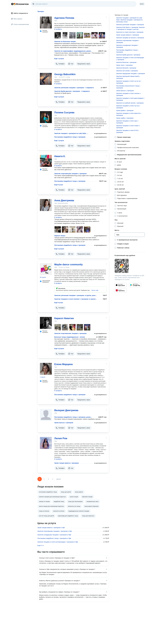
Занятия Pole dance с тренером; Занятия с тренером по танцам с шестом (130, 28)
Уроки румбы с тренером (124, 110)
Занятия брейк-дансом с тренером (128, 55)
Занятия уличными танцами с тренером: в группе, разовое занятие (75, 295)
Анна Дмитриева (64, 200)
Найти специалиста (19, 13)
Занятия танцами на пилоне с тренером (130, 37)
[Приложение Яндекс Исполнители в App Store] (121, 285)
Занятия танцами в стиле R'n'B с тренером (127, 131)
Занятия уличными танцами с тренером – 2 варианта (74, 87)
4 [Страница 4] (52, 479)
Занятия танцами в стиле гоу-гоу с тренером (128, 107)
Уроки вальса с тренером (63, 422)
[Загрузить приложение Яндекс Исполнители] (130, 266)
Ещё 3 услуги (59, 348)
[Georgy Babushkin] (46, 79)
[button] (60, 64)
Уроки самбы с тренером (124, 118)
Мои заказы (16, 19)
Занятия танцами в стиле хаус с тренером (127, 122)
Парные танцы (59, 235)
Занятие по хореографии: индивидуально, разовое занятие (73, 51)
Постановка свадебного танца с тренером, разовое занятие (73, 417)
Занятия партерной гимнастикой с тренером (128, 77)
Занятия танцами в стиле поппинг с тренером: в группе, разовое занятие (75, 299)
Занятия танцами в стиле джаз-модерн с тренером (130, 99)
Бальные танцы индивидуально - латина (69, 337)
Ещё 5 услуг (58, 302)
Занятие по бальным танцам (65, 41)
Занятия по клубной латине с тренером (130, 103)
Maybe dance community (68, 264)
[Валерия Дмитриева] (46, 415)
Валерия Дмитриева (66, 410)
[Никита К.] (46, 161)
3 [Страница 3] (48, 479)
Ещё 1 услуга (59, 58)
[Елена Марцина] (46, 369)
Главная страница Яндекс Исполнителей (20, 3)
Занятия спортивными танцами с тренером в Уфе (54, 531)
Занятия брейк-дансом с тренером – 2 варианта (72, 91)
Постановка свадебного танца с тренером (69, 137)
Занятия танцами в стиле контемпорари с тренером (130, 58)
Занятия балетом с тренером (126, 62)
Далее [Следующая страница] (59, 479)
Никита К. (59, 156)
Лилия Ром (60, 438)
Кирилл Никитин (64, 318)
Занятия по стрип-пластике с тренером (129, 32)
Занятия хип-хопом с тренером (127, 71)
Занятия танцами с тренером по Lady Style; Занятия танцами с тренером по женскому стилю (71, 133)
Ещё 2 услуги (59, 97)
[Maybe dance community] (46, 269)
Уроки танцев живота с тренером (66, 463)
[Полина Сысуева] (46, 117)
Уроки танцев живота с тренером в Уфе (51, 527)
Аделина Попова (64, 18)
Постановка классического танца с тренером (128, 87)
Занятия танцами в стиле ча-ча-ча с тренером (128, 82)
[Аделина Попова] (46, 22)
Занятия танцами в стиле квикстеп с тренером (128, 114)
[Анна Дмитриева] (46, 205)
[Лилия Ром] (46, 443)
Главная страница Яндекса (12, 3)
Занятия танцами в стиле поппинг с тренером (128, 94)
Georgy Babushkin (65, 74)
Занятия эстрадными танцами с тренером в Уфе (54, 535)
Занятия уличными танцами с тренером (130, 24)
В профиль (58, 29)
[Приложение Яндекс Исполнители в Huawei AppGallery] (121, 290)
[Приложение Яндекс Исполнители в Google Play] (135, 285)
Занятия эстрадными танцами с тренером (127, 46)
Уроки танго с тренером (124, 65)
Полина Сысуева (64, 112)
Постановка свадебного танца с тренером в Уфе (54, 538)
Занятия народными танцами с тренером (130, 73)
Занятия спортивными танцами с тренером (70, 173)
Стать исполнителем (20, 24)
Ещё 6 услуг (58, 185)
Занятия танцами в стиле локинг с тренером (128, 126)
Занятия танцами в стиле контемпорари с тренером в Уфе (57, 542)
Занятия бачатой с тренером (126, 68)
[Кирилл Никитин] (46, 323)
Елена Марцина (63, 364)
